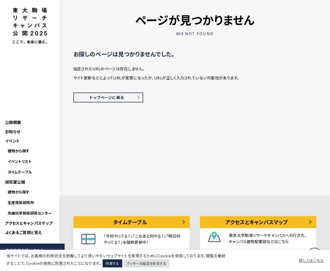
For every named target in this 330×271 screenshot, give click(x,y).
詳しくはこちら (311, 260)
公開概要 (13, 122)
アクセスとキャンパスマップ (29, 223)
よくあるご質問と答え (23, 232)
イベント (12, 141)
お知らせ (12, 131)
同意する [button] (112, 263)
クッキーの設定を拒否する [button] (146, 263)
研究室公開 (15, 182)
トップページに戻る (107, 97)
